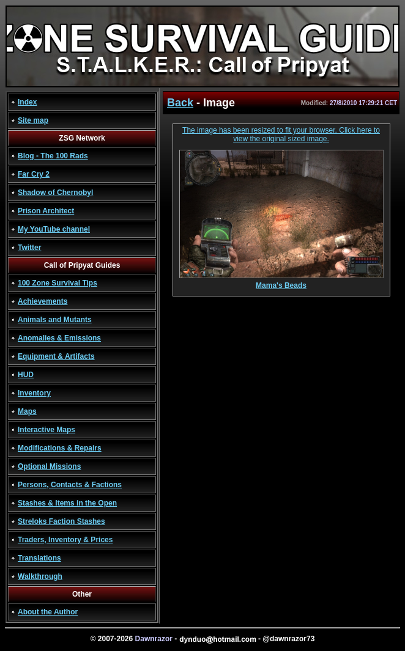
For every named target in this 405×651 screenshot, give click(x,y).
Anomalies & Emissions (59, 338)
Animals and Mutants (55, 319)
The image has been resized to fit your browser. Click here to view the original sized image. (281, 134)
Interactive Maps (46, 429)
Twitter (29, 247)
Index (27, 102)
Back (180, 103)
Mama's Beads (281, 282)
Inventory (34, 393)
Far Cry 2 (34, 174)
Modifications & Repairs (60, 448)
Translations (39, 558)
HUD (26, 374)
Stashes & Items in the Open (67, 503)
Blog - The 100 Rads (53, 156)
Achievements (42, 301)
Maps (27, 411)
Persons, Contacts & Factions (70, 484)
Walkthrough (40, 576)
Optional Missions (49, 466)
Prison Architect (46, 211)
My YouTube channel (54, 229)
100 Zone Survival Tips (57, 283)
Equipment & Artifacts (56, 356)
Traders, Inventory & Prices (65, 539)
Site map (33, 120)
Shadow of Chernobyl (55, 192)
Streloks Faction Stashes (61, 521)
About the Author (48, 612)
